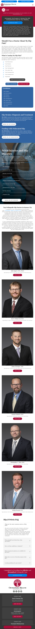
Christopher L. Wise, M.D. (17, 462)
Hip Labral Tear (7, 100)
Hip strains (4, 117)
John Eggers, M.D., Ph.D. (17, 271)
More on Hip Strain (9, 124)
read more (17, 275)
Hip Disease (6, 95)
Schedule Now (12, 22)
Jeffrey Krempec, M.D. (17, 366)
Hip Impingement (8, 98)
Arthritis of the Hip (7, 170)
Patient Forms (25, 1)
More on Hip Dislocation (11, 137)
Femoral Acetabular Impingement (11, 180)
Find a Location (12, 84)
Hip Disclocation (7, 93)
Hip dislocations (5, 130)
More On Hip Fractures (17, 79)
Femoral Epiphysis (7, 177)
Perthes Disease (7, 190)
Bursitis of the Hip (7, 173)
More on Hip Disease (11, 200)
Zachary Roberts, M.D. (18, 414)
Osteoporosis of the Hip (9, 187)
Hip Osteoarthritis (8, 102)
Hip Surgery (6, 91)
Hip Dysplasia (6, 166)
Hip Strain (6, 105)
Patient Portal (9, 1)
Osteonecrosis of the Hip (9, 183)
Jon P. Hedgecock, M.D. (17, 318)
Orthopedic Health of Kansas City (13, 210)
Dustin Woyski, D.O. (17, 510)
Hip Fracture (6, 96)
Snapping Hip (6, 194)
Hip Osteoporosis (8, 104)
